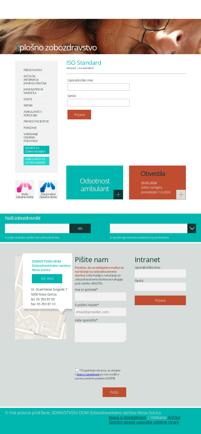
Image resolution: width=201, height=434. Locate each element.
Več (118, 194)
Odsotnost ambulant (95, 184)
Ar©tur (174, 417)
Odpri (191, 228)
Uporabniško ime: (80, 80)
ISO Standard (86, 68)
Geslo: (71, 95)
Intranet (71, 68)
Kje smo (47, 278)
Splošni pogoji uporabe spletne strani (144, 422)
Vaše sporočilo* (86, 320)
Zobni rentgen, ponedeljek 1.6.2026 (156, 189)
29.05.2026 (149, 183)
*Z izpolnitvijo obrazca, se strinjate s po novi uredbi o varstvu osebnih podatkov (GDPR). (98, 374)
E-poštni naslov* (87, 305)
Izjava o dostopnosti (127, 417)
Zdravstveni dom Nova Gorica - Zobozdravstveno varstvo (39, 13)
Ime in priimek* (86, 290)
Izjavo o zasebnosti (88, 374)
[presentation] (111, 354)
